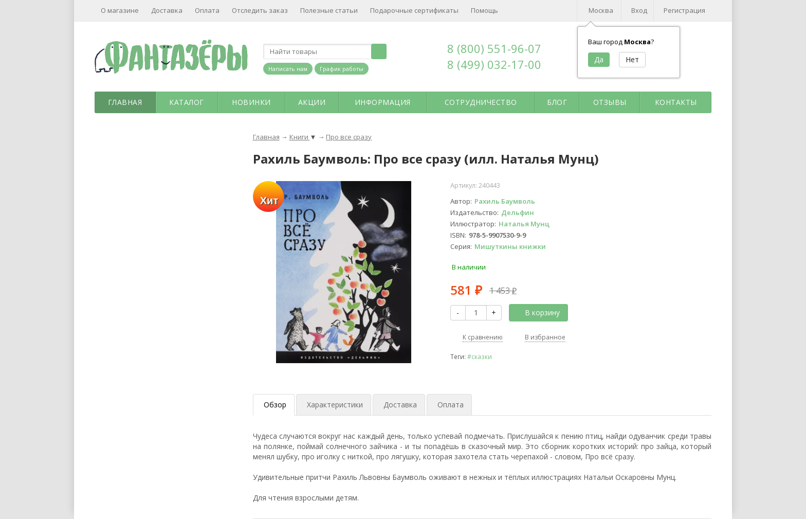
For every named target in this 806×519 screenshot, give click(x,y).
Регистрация (684, 10)
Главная (125, 102)
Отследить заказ (260, 10)
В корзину (537, 312)
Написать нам (287, 69)
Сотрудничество (481, 102)
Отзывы (610, 102)
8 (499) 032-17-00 (494, 64)
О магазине (120, 10)
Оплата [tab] (450, 404)
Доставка (166, 10)
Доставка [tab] (400, 404)
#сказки (479, 356)
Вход (639, 10)
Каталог (186, 102)
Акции (312, 102)
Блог (557, 102)
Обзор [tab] (275, 404)
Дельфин (517, 212)
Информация (383, 102)
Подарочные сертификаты (414, 10)
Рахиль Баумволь (504, 201)
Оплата (207, 10)
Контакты (676, 102)
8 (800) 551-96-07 (494, 48)
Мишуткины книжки (510, 246)
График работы (341, 69)
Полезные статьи (329, 10)
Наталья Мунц (524, 223)
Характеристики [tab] (335, 404)
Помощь (484, 10)
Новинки (251, 102)
